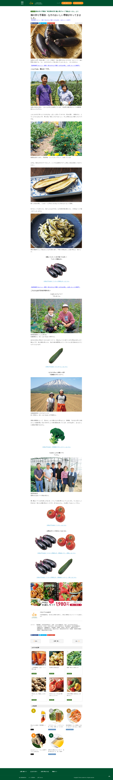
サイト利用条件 (32, 777)
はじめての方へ (78, 3)
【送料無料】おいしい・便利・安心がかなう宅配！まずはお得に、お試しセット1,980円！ (51, 20)
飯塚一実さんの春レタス (73, 667)
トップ (58, 3)
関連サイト (54, 771)
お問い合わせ (40, 777)
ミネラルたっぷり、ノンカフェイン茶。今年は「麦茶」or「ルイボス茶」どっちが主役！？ (56, 727)
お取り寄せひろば (45, 771)
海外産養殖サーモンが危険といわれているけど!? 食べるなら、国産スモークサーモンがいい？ (74, 727)
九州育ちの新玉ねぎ (54, 667)
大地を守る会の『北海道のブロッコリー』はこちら (56, 447)
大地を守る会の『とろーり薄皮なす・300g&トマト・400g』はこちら (56, 553)
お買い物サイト (66, 3)
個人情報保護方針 (22, 777)
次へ (77, 641)
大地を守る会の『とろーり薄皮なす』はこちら (56, 281)
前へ (36, 641)
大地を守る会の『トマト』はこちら (56, 525)
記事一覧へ (56, 641)
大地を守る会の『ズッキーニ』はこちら (56, 366)
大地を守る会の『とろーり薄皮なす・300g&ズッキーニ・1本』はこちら (56, 577)
